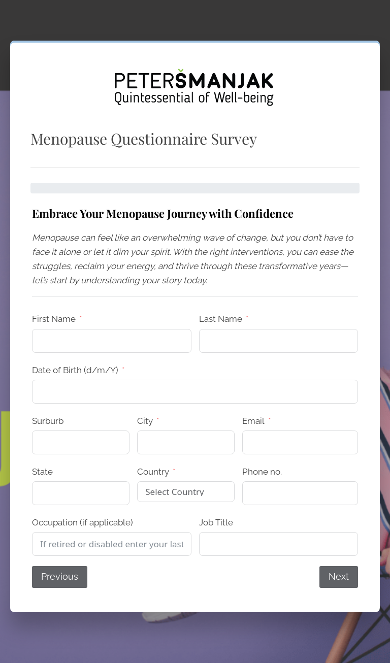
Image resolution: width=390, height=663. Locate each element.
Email (253, 421)
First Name (54, 319)
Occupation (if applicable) (82, 522)
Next (339, 576)
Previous (59, 576)
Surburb (47, 421)
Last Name (220, 319)
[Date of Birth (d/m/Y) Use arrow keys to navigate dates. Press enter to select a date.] (195, 392)
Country (153, 472)
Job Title (216, 522)
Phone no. (262, 472)
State (42, 472)
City (145, 421)
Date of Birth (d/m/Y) (75, 370)
